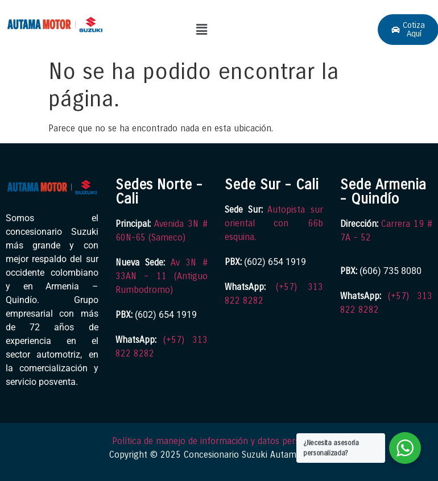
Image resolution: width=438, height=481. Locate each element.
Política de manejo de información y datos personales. (219, 441)
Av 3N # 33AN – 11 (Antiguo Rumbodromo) (161, 276)
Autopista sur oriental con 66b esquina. (274, 223)
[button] (201, 29)
